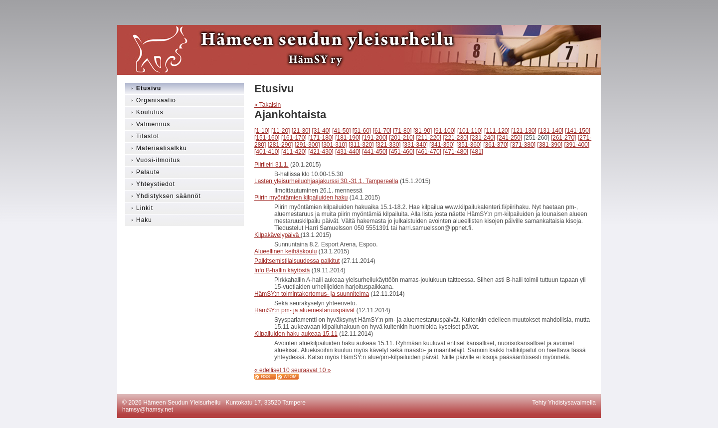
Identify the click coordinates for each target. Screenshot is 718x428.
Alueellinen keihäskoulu (285, 251)
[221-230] (455, 137)
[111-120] (497, 130)
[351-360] (469, 144)
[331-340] (415, 144)
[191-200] (374, 137)
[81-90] (422, 130)
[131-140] (550, 130)
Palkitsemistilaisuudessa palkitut (297, 260)
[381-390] (549, 144)
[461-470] (428, 151)
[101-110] (470, 130)
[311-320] (361, 144)
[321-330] (388, 144)
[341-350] (442, 144)
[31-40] (321, 130)
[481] (477, 151)
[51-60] (362, 130)
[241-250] (510, 137)
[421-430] (321, 151)
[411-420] (294, 151)
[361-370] (496, 144)
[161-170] (294, 137)
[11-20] (280, 130)
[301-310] (334, 144)
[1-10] (262, 130)
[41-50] (341, 130)
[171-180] (321, 137)
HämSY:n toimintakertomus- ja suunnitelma (311, 293)
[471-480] (455, 151)
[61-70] (382, 130)
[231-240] (483, 137)
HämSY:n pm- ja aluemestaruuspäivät (304, 310)
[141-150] (577, 130)
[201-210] (401, 137)
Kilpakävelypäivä (277, 234)
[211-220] (428, 137)
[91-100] (445, 130)
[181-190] (347, 137)
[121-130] (524, 130)
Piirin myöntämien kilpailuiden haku (301, 197)
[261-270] (563, 137)
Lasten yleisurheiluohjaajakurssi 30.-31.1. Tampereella (326, 181)
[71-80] (402, 130)
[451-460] (401, 151)
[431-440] (347, 151)
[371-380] (523, 144)
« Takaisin (267, 104)
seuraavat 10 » (311, 370)
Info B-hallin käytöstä (282, 270)
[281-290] (280, 144)
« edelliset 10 (272, 370)
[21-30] (301, 130)
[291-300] (307, 144)
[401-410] (267, 151)
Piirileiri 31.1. (271, 164)
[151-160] (267, 137)
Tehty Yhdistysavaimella (564, 402)
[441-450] (374, 151)
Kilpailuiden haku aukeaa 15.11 (296, 333)
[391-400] (576, 144)
